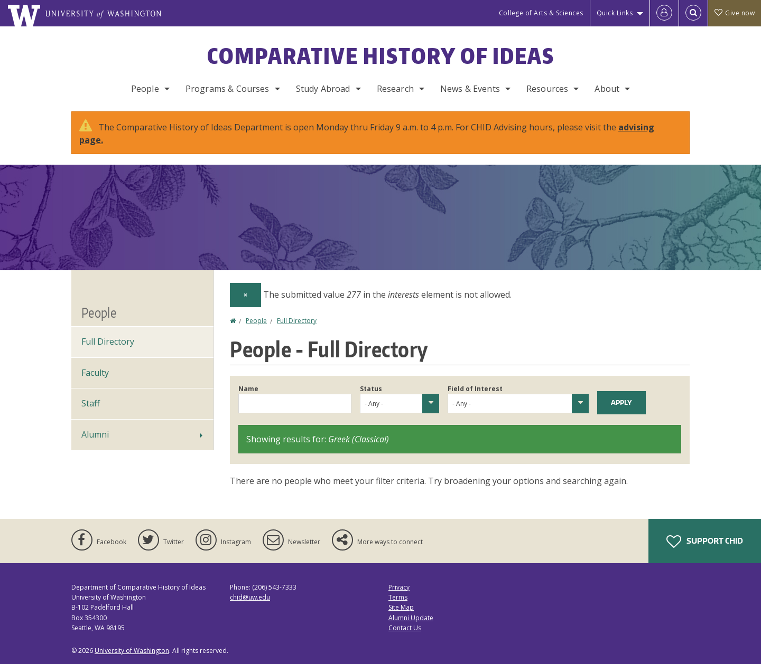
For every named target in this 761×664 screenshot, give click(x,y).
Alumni (95, 434)
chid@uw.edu (250, 597)
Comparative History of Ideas (380, 56)
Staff (90, 403)
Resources (547, 88)
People (145, 88)
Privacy (399, 587)
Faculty (95, 372)
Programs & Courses (227, 88)
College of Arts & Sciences (541, 12)
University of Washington (132, 650)
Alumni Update (410, 617)
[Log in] (664, 13)
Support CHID (704, 541)
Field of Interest (475, 388)
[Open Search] (693, 13)
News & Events (470, 88)
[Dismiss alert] (245, 295)
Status (371, 388)
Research (395, 88)
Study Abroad (323, 88)
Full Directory (297, 320)
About (607, 88)
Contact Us (404, 627)
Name (248, 388)
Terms (397, 597)
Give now (734, 12)
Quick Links (615, 12)
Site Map (401, 607)
